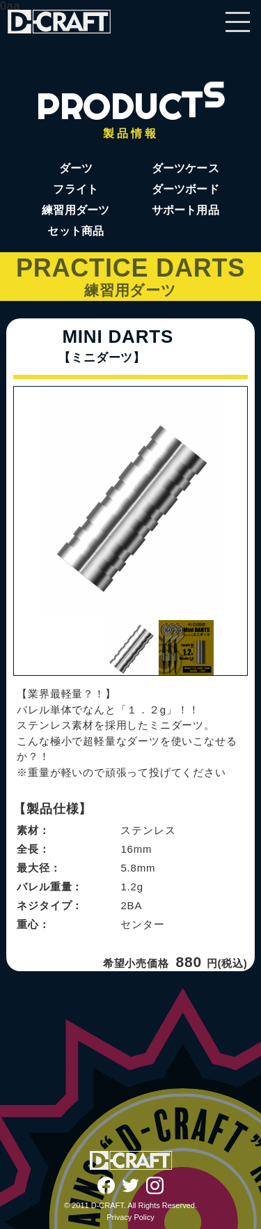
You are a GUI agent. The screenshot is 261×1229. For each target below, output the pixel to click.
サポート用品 (185, 210)
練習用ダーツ (75, 210)
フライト (75, 189)
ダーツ (76, 168)
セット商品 (75, 231)
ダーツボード (185, 189)
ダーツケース (185, 168)
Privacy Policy (130, 1217)
